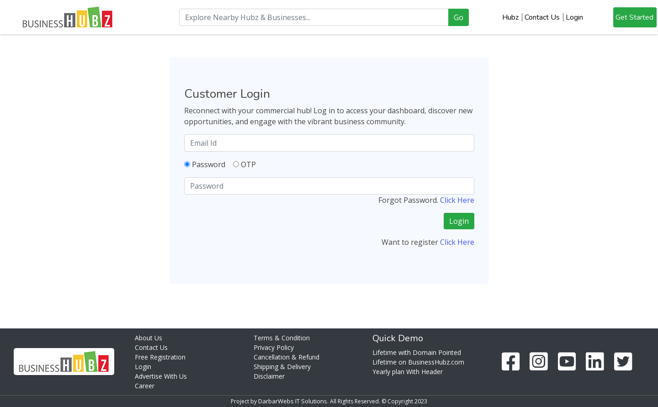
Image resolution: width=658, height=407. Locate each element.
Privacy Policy (274, 347)
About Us (148, 337)
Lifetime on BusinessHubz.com (418, 362)
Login (574, 17)
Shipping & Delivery (282, 366)
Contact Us (542, 17)
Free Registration (160, 357)
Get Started (634, 17)
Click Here (457, 200)
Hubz (510, 17)
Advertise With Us (161, 376)
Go (458, 17)
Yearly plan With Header (407, 371)
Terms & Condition (282, 337)
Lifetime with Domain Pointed (416, 352)
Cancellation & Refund (286, 357)
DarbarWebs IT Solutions (292, 401)
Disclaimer (269, 376)
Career (144, 385)
